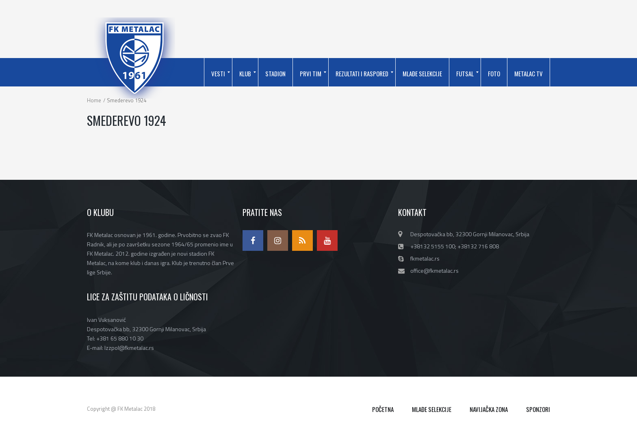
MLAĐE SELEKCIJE (431, 409)
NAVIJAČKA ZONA (489, 409)
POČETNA (383, 409)
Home (94, 100)
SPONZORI (538, 409)
